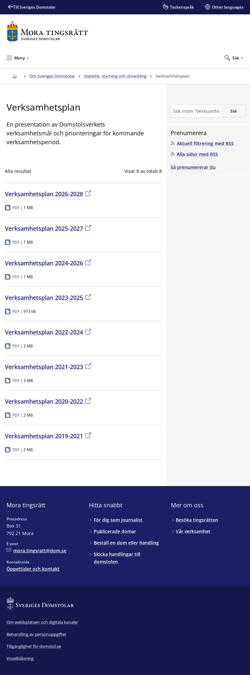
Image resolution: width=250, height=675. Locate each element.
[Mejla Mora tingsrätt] (36, 550)
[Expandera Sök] (234, 58)
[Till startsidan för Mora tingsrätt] (47, 31)
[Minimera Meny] (17, 58)
